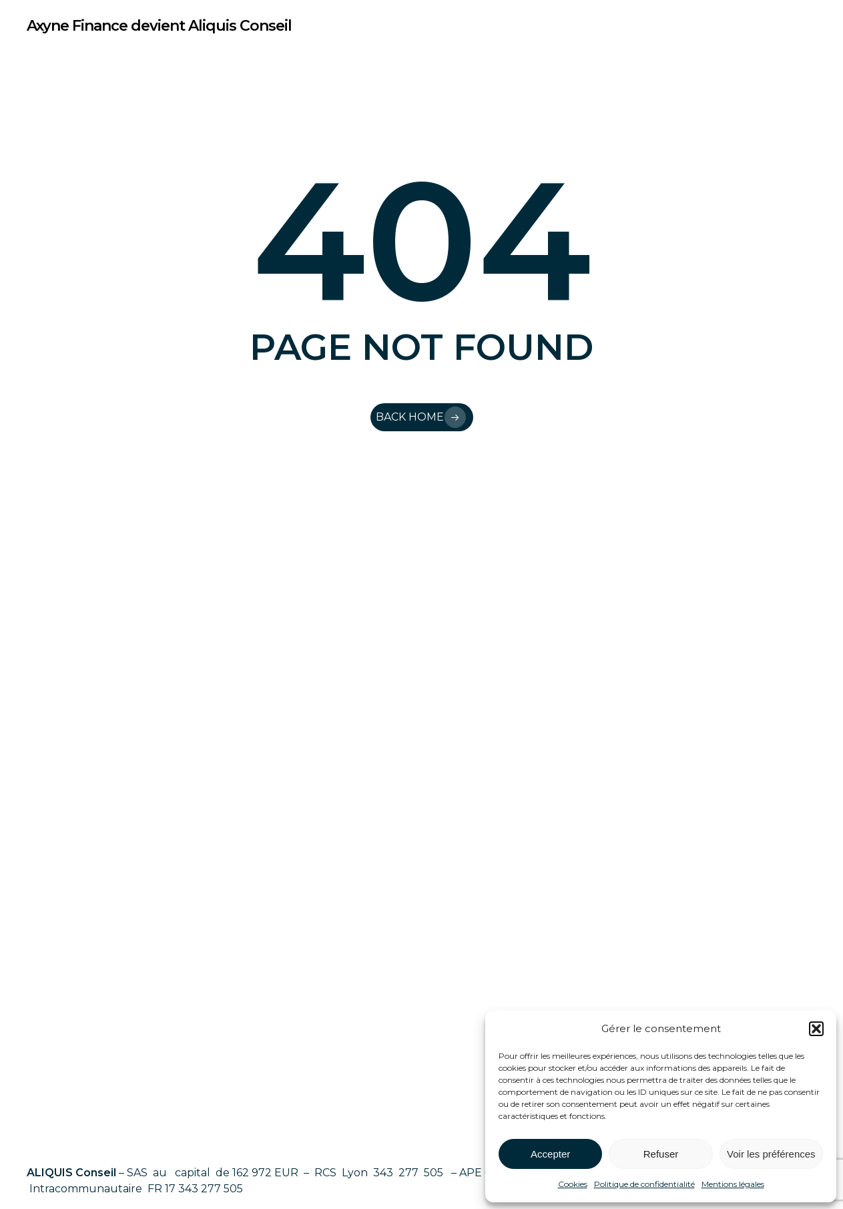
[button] (816, 1028)
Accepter (550, 1154)
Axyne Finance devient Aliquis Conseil (159, 26)
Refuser (661, 1154)
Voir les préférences (771, 1154)
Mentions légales (732, 1184)
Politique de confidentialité (644, 1184)
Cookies (572, 1184)
